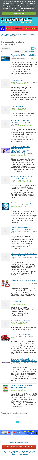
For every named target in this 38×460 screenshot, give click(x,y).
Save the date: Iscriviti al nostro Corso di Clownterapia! (22, 386)
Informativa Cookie (16, 454)
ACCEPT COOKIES (19, 14)
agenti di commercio (18, 80)
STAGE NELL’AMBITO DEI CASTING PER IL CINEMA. (20, 121)
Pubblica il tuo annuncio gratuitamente (19, 447)
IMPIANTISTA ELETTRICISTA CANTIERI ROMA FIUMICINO (21, 228)
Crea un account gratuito (22, 442)
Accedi (12, 442)
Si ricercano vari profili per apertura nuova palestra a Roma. (23, 177)
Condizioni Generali (17, 451)
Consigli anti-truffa (29, 451)
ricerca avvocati (16, 301)
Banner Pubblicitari (28, 453)
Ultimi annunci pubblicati (27, 51)
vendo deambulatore (18, 106)
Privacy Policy (9, 453)
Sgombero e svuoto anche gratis (22, 203)
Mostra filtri (6, 48)
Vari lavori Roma (5, 415)
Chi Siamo (7, 451)
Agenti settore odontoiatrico (20, 320)
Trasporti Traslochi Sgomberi (21, 334)
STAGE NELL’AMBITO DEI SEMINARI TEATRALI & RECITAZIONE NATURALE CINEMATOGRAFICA (20, 149)
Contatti (25, 454)
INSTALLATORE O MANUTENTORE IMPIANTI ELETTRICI (24, 254)
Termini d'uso (18, 453)
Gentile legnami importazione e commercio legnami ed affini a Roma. (24, 360)
